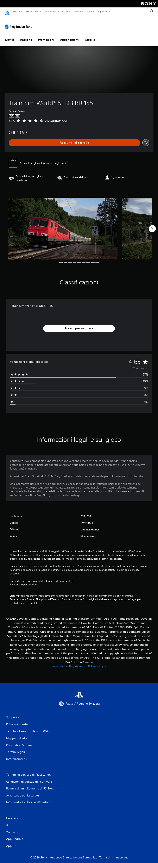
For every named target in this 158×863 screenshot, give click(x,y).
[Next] (152, 224)
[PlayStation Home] (7, 11)
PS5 (28, 11)
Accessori (63, 11)
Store (89, 11)
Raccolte (26, 36)
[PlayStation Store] (19, 22)
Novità (77, 11)
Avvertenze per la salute (23, 580)
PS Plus (48, 11)
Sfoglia (90, 36)
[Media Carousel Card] (63, 225)
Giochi (16, 11)
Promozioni (46, 36)
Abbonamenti (69, 36)
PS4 (37, 11)
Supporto (103, 11)
